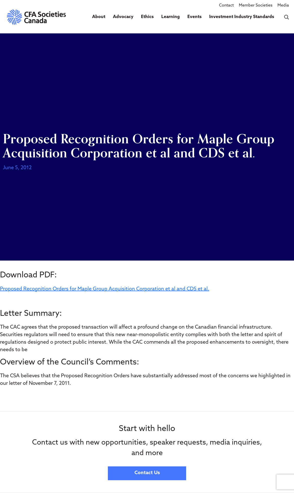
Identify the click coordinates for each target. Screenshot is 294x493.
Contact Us (147, 473)
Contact (226, 6)
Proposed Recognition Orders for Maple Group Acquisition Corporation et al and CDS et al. (104, 289)
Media (283, 6)
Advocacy (123, 17)
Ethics (147, 17)
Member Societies (255, 6)
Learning (170, 17)
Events (194, 17)
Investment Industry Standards (241, 17)
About (98, 17)
